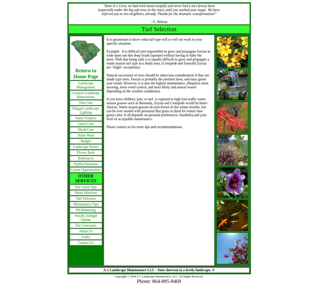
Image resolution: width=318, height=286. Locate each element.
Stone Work (86, 135)
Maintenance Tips (85, 204)
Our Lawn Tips (86, 187)
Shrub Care (86, 129)
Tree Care (86, 102)
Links (86, 237)
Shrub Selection (86, 193)
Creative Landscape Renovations (86, 95)
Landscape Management (86, 85)
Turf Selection (86, 198)
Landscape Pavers (85, 147)
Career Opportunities (86, 170)
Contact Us (86, 242)
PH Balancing (86, 210)
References (86, 158)
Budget (86, 141)
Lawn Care (86, 124)
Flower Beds (86, 152)
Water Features (86, 118)
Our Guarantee (85, 225)
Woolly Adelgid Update (86, 218)
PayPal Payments (86, 164)
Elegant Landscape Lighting (85, 110)
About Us (86, 231)
